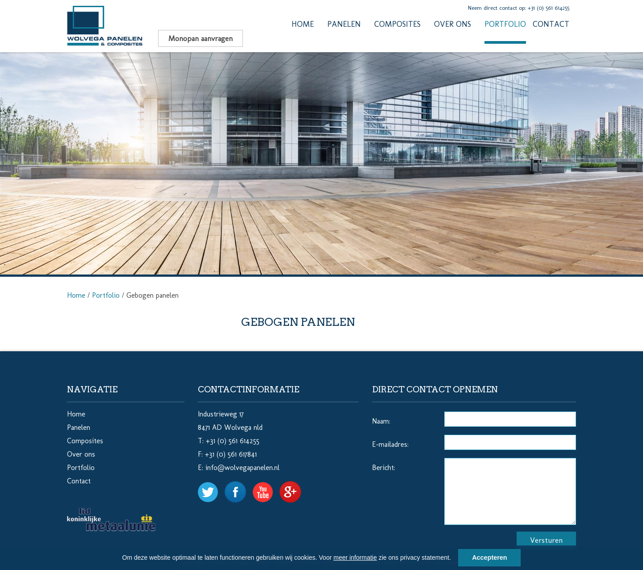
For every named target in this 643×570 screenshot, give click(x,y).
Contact (551, 24)
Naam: (381, 421)
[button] (454, 559)
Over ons (452, 24)
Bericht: (383, 467)
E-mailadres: (390, 444)
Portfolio (505, 24)
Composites (397, 24)
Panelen (344, 24)
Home (303, 24)
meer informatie (355, 557)
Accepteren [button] (489, 557)
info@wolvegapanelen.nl (242, 467)
